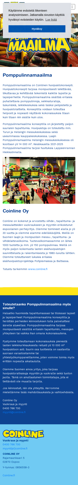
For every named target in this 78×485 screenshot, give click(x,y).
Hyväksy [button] (37, 28)
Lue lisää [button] (51, 19)
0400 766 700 (11, 444)
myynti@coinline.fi (14, 412)
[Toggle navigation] (72, 6)
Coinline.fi (9, 475)
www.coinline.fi (37, 269)
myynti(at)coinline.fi (15, 448)
